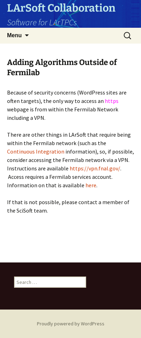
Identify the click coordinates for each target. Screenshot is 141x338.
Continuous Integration (36, 151)
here (90, 185)
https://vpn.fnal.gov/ (95, 168)
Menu (14, 35)
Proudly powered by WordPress (70, 323)
